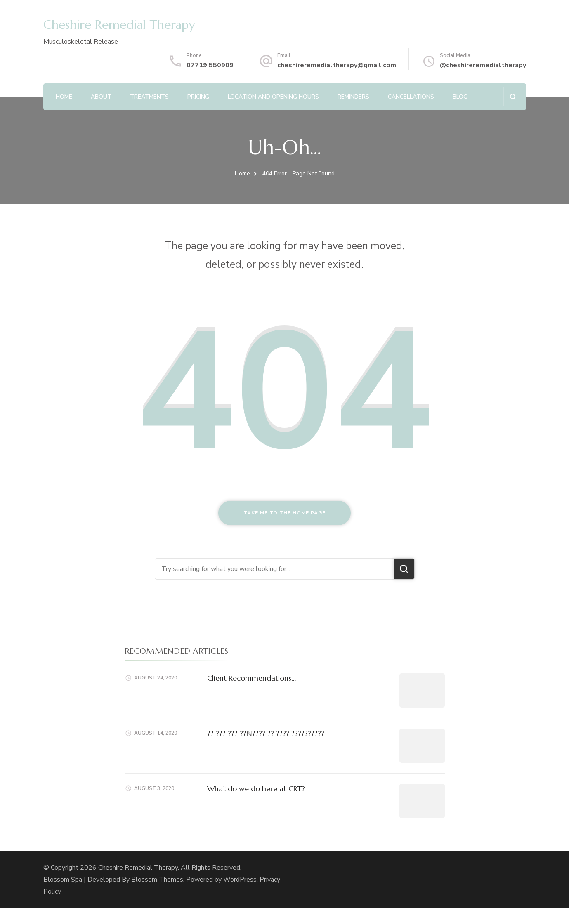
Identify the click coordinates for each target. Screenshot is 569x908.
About (101, 97)
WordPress (240, 879)
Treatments (149, 97)
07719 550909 (210, 65)
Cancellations (411, 97)
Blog (460, 97)
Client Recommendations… (251, 678)
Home (64, 97)
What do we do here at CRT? (256, 788)
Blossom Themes (157, 879)
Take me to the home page (284, 512)
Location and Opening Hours (273, 97)
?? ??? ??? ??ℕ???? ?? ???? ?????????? (265, 733)
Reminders (353, 97)
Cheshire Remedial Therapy (119, 24)
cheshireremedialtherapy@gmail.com (336, 65)
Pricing (198, 97)
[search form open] (512, 96)
